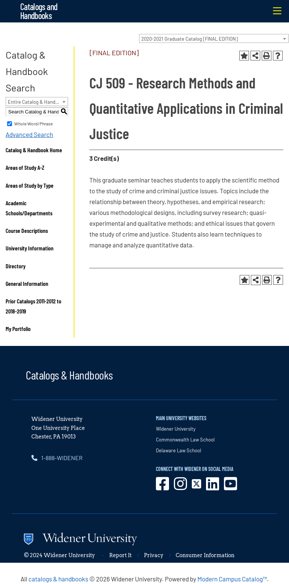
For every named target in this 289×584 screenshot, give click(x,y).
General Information (27, 283)
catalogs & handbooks (58, 579)
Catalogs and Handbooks (38, 11)
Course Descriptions (27, 230)
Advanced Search (29, 134)
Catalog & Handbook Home (34, 149)
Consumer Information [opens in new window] (205, 555)
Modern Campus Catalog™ (232, 579)
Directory (15, 265)
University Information (29, 248)
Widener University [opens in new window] (176, 429)
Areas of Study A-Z (25, 167)
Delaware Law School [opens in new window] (178, 450)
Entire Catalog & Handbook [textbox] (37, 102)
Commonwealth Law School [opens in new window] (185, 440)
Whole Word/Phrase (33, 123)
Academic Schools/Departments (29, 207)
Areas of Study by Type (29, 185)
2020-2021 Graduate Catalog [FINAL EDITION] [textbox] (189, 39)
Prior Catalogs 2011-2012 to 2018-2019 (33, 306)
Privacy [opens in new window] (153, 555)
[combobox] (214, 38)
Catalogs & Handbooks (69, 375)
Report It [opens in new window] (120, 555)
